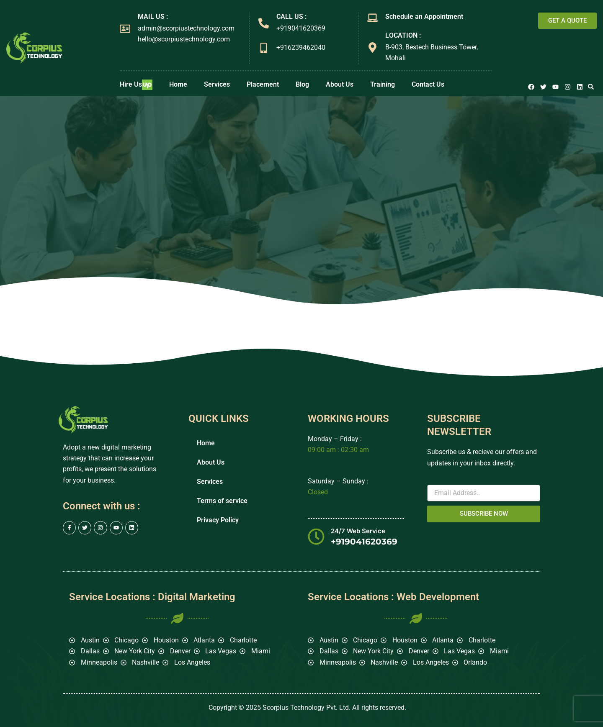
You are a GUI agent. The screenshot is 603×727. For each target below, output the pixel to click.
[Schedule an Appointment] (372, 18)
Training (382, 84)
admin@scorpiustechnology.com (186, 28)
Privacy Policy (218, 520)
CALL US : (291, 17)
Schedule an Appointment (424, 17)
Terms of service (222, 501)
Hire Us (136, 85)
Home (178, 84)
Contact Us (428, 84)
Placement (263, 84)
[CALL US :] (263, 23)
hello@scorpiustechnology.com (184, 39)
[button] (591, 86)
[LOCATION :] (372, 47)
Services (217, 84)
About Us (339, 84)
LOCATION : (403, 35)
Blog (302, 84)
